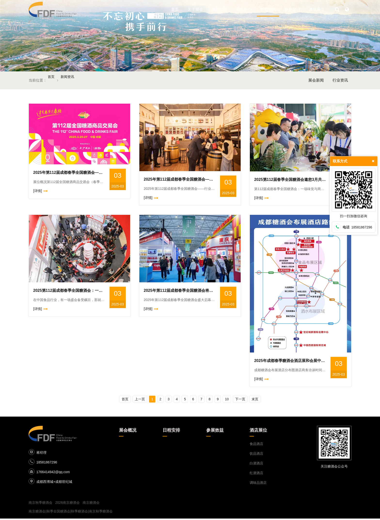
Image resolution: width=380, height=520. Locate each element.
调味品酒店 (258, 484)
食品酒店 (256, 445)
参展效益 (215, 431)
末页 (267, 400)
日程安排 (171, 431)
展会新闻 (316, 80)
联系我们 (292, 9)
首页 (175, 9)
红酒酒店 (256, 474)
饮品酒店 (256, 455)
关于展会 (195, 9)
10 (236, 400)
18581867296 (46, 464)
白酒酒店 (256, 465)
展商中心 (219, 9)
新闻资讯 (268, 9)
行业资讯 (340, 80)
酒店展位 (316, 9)
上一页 (129, 400)
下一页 (251, 400)
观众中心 (244, 9)
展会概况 (127, 431)
